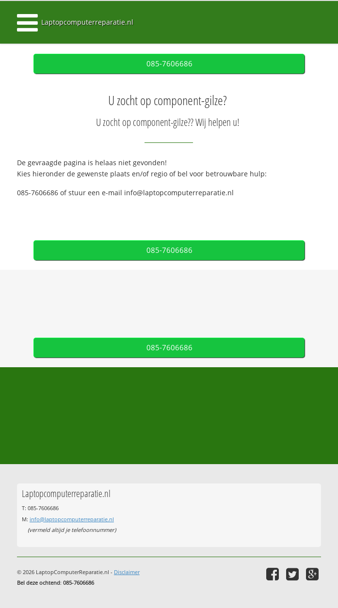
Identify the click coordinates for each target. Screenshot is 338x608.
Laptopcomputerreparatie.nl (87, 22)
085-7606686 (169, 64)
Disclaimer (127, 572)
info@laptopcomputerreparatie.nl (72, 519)
